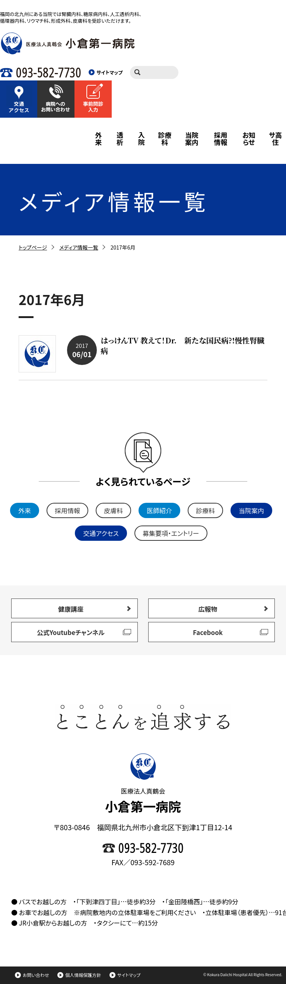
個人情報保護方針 (79, 975)
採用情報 (220, 138)
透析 (120, 138)
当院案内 (191, 138)
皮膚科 (113, 510)
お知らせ (248, 138)
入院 (141, 138)
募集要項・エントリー (171, 533)
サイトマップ (124, 975)
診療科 (164, 138)
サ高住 (275, 138)
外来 (98, 138)
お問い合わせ (32, 975)
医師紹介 (159, 510)
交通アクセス (101, 533)
